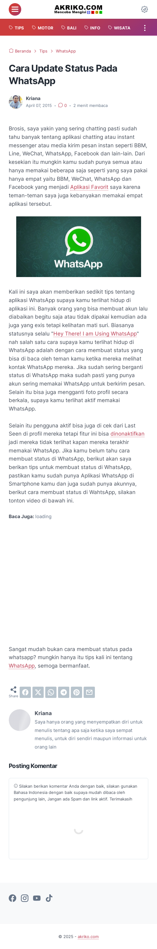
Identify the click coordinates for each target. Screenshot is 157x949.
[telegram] (63, 692)
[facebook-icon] (12, 899)
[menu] (15, 9)
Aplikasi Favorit (89, 187)
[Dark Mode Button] (144, 9)
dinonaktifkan (127, 433)
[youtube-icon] (37, 899)
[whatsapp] (50, 692)
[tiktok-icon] (49, 899)
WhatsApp (22, 665)
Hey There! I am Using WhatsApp (95, 333)
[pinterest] (76, 692)
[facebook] (25, 692)
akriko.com (88, 936)
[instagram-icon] (24, 899)
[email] (89, 692)
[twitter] (38, 692)
